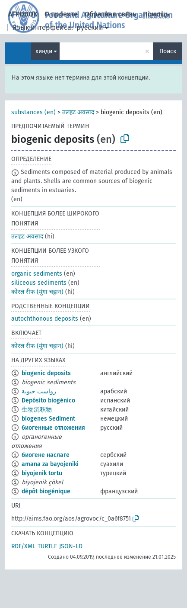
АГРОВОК (23, 14)
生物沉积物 (37, 409)
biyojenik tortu (42, 473)
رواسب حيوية (39, 391)
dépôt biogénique (46, 491)
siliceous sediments (39, 282)
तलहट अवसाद (78, 112)
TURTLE (47, 546)
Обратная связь (110, 14)
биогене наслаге (46, 455)
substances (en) (33, 112)
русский (89, 27)
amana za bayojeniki (50, 464)
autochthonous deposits (44, 318)
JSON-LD (70, 546)
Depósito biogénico (48, 400)
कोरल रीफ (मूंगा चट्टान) (37, 292)
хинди (43, 51)
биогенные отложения (53, 427)
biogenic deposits (46, 373)
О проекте (61, 14)
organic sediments (36, 273)
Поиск (167, 51)
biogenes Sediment (48, 418)
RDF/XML (23, 546)
